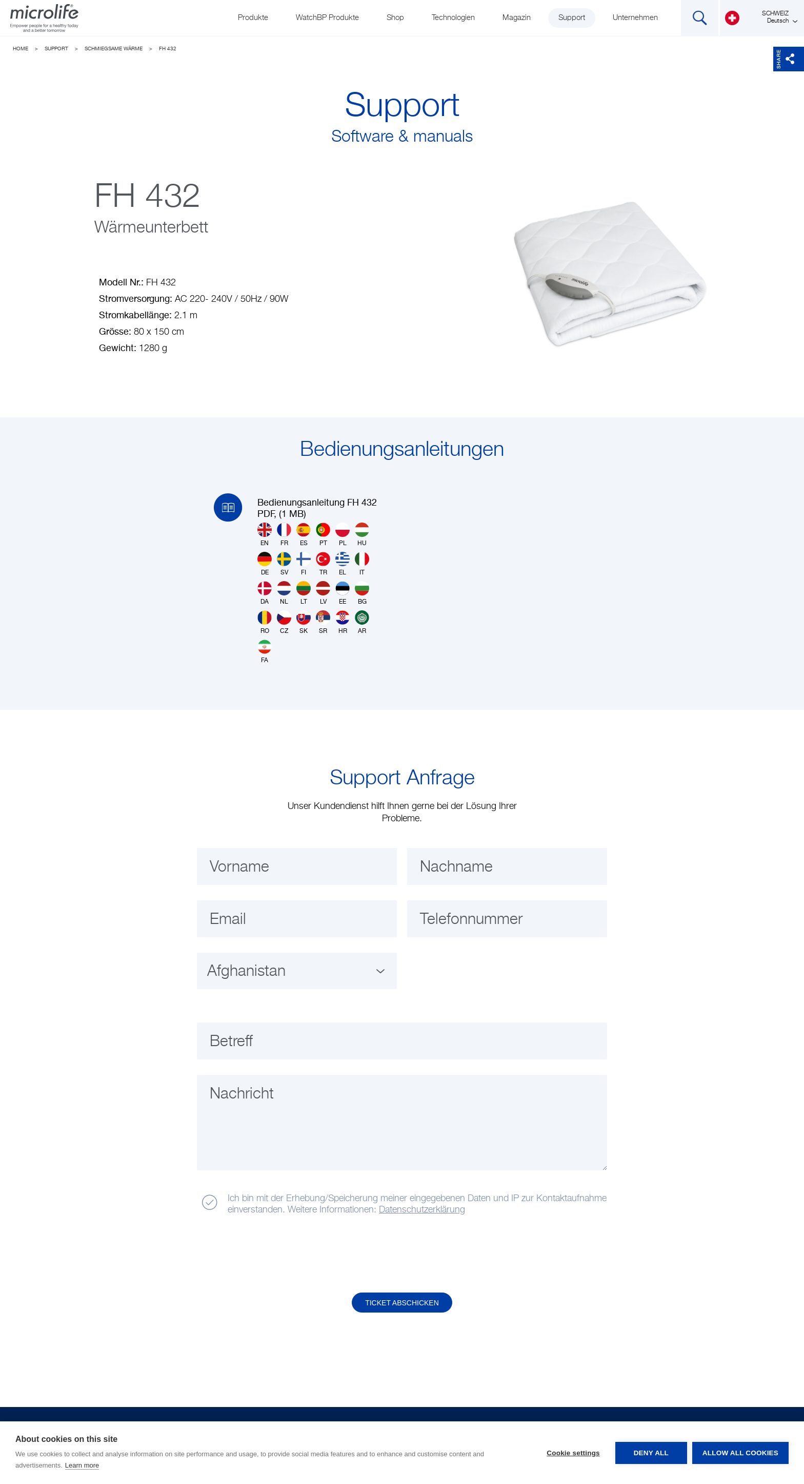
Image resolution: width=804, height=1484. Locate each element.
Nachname (456, 867)
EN (264, 535)
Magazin (516, 18)
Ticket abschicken (402, 1303)
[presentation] (275, 1254)
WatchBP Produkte (327, 18)
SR (323, 622)
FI (303, 564)
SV (284, 564)
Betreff (231, 1042)
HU (362, 535)
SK (303, 622)
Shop (395, 18)
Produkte (253, 18)
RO (264, 622)
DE (264, 564)
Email (228, 920)
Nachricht (242, 1094)
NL (284, 593)
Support (571, 18)
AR (362, 622)
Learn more (82, 1465)
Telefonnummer (471, 920)
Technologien (453, 18)
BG (362, 593)
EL (342, 564)
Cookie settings (573, 1453)
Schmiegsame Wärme (114, 48)
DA (264, 593)
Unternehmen (635, 18)
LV (323, 593)
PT (323, 535)
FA (264, 652)
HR (342, 622)
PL (342, 535)
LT (303, 593)
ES (303, 535)
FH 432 (167, 48)
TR (323, 564)
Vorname (239, 867)
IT (362, 564)
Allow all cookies (740, 1453)
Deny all (651, 1453)
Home (20, 48)
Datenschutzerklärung (422, 1210)
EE (342, 593)
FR (284, 535)
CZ (284, 622)
